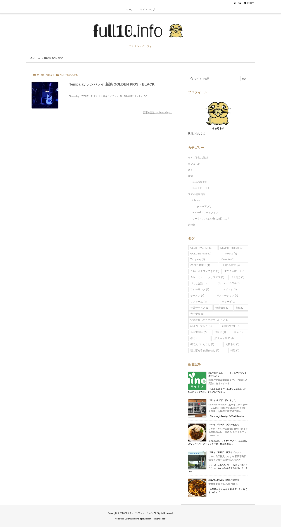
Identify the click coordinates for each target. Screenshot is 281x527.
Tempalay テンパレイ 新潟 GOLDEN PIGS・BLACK (111, 84)
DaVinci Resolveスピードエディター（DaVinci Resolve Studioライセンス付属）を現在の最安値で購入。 (227, 407)
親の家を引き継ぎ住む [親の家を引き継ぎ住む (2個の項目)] (204, 350)
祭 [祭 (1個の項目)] (193, 338)
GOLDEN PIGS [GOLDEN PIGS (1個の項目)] (200, 253)
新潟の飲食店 (199, 182)
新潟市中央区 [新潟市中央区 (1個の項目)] (231, 326)
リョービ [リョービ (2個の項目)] (228, 301)
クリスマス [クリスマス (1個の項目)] (216, 277)
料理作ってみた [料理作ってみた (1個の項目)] (201, 326)
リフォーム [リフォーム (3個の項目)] (198, 301)
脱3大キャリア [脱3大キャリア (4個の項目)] (223, 338)
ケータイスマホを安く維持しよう (211, 218)
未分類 (192, 224)
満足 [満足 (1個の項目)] (238, 332)
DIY (190, 169)
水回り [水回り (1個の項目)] (220, 332)
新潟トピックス (201, 188)
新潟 (190, 175)
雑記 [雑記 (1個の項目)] (234, 350)
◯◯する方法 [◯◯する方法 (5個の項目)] (230, 265)
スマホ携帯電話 (197, 194)
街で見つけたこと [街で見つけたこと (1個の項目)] (202, 344)
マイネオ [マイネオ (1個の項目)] (230, 289)
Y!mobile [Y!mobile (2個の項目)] (227, 259)
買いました (194, 163)
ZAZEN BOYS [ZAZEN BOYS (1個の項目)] (200, 265)
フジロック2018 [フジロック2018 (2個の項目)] (228, 283)
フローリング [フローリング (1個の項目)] (199, 289)
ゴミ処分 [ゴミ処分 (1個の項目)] (237, 277)
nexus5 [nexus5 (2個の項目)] (231, 253)
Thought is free (158, 519)
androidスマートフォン (205, 212)
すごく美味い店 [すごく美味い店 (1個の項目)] (235, 271)
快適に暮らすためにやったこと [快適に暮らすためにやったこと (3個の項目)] (209, 319)
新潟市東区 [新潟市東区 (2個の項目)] (198, 332)
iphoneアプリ (204, 206)
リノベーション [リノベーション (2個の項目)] (227, 295)
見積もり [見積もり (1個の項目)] (232, 344)
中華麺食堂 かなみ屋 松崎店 (223, 484)
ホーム (36, 58)
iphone (196, 200)
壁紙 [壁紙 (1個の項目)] (239, 307)
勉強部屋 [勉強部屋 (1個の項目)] (222, 307)
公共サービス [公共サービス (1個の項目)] (199, 307)
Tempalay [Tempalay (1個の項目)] (197, 259)
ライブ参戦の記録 (69, 75)
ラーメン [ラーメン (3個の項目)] (197, 295)
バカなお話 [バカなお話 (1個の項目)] (198, 283)
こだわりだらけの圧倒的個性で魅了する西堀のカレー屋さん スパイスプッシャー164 (228, 432)
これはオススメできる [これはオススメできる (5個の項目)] (204, 271)
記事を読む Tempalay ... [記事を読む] (157, 112)
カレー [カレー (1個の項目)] (196, 277)
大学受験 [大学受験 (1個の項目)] (197, 313)
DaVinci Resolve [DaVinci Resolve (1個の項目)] (231, 247)
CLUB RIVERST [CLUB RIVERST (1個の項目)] (201, 247)
